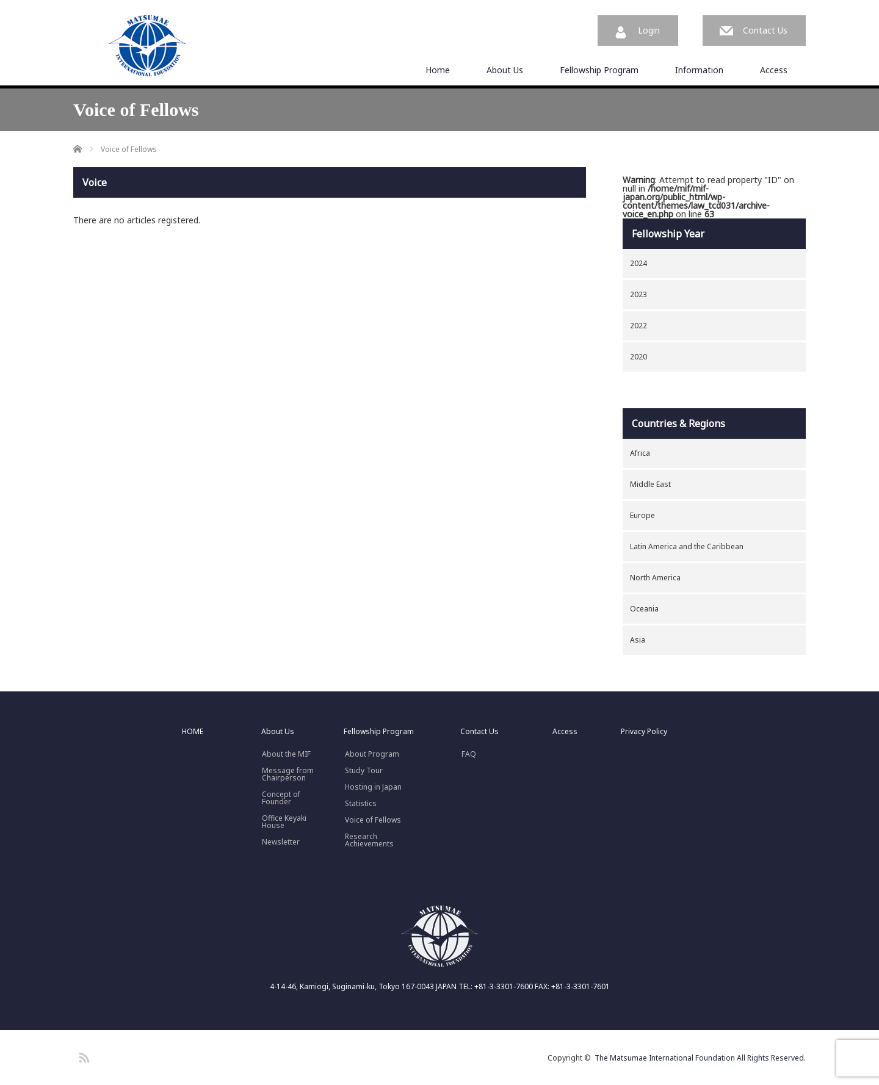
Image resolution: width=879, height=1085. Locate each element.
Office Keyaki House (284, 822)
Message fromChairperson (288, 774)
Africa (640, 453)
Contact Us (765, 30)
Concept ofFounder (281, 798)
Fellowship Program (599, 70)
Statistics (361, 803)
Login (649, 30)
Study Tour (364, 770)
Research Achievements (369, 840)
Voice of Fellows (373, 820)
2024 (638, 263)
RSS (82, 1056)
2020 (638, 356)
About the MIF (286, 754)
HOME (192, 731)
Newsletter (281, 842)
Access (773, 70)
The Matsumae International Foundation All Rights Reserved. (700, 1058)
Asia (637, 640)
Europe (642, 515)
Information (699, 70)
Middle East (650, 484)
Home (437, 70)
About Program (372, 754)
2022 (638, 325)
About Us (505, 70)
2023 (638, 294)
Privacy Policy (644, 731)
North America (655, 577)
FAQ (468, 754)
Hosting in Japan (373, 787)
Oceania (644, 609)
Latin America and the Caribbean (686, 546)
